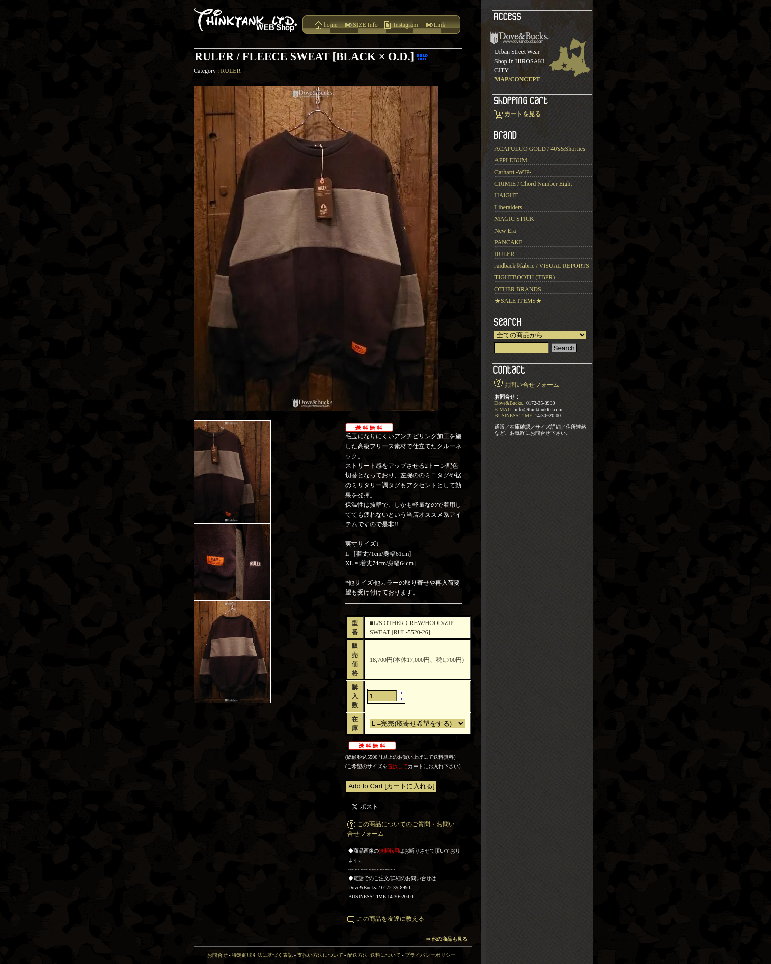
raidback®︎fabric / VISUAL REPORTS (541, 265)
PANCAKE (508, 242)
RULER (230, 70)
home (331, 25)
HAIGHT (506, 195)
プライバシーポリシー (430, 955)
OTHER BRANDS (517, 289)
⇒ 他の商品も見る (447, 939)
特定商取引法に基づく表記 (262, 955)
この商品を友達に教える (390, 918)
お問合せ (217, 955)
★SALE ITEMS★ (518, 300)
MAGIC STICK (514, 218)
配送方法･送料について (374, 955)
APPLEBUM (510, 160)
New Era (505, 230)
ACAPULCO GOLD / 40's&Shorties (539, 148)
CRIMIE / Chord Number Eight (533, 183)
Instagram (406, 25)
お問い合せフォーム (531, 384)
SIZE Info (365, 25)
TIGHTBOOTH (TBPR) (524, 277)
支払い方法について (320, 955)
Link (440, 25)
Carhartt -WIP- (512, 172)
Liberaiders (508, 207)
